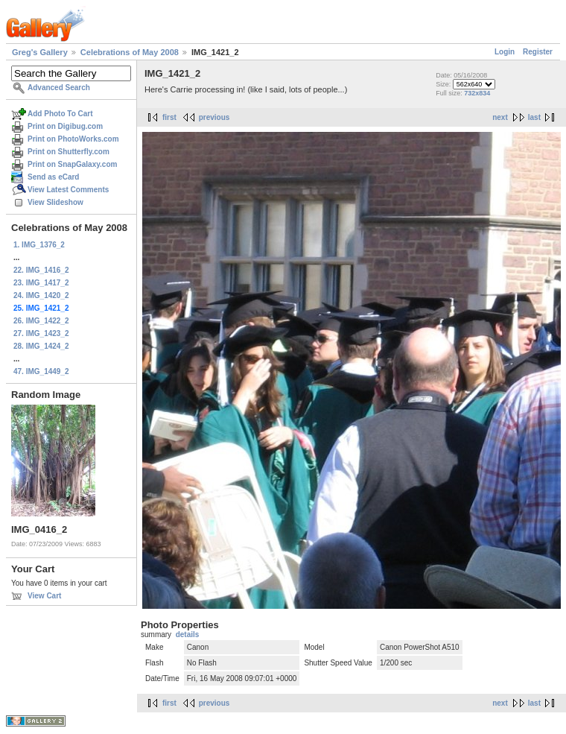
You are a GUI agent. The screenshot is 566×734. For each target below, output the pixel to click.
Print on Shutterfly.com (68, 152)
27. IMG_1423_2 (41, 333)
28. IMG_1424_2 (41, 346)
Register (538, 52)
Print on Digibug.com (65, 126)
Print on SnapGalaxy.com (72, 164)
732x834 (477, 93)
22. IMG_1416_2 (41, 270)
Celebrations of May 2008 (129, 52)
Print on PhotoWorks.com (73, 139)
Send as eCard (53, 177)
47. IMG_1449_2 (41, 371)
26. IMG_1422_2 (41, 321)
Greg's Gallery (40, 52)
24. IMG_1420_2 (41, 295)
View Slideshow (55, 202)
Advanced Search (59, 87)
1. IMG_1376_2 (39, 245)
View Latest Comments (68, 190)
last (534, 117)
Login (505, 52)
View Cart (44, 596)
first (169, 117)
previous (214, 117)
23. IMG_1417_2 (41, 283)
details (188, 634)
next (500, 117)
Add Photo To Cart (60, 114)
